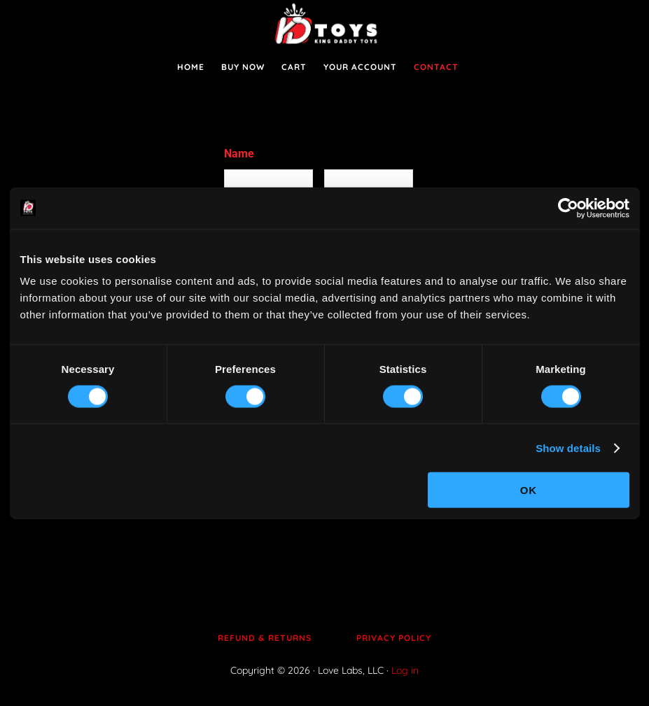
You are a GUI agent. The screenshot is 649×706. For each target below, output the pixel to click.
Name (239, 153)
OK (529, 490)
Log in (405, 670)
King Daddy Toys (325, 24)
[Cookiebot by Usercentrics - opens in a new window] (568, 207)
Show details (568, 447)
